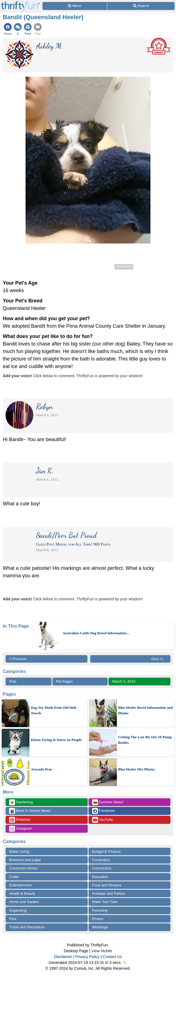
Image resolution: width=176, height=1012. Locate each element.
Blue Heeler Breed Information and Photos (145, 710)
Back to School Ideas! (30, 811)
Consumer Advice (23, 868)
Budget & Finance (106, 851)
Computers (101, 860)
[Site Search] (141, 6)
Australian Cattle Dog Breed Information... (95, 633)
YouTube (102, 820)
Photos (97, 919)
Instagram (20, 829)
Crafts (14, 877)
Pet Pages (64, 681)
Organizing (18, 910)
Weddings (100, 927)
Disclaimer (63, 956)
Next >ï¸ (159, 659)
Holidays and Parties (108, 893)
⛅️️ (125, 962)
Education (100, 877)
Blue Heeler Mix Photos (136, 769)
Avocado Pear (41, 769)
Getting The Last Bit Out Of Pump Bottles (145, 740)
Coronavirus (102, 868)
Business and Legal (25, 860)
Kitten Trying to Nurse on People (56, 740)
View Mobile (101, 951)
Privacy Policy (87, 956)
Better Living (19, 851)
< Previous (17, 659)
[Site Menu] (74, 6)
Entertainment (20, 885)
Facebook (103, 811)
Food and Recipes (107, 885)
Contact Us (112, 956)
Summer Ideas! (108, 802)
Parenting (100, 910)
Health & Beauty (22, 893)
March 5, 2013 (123, 681)
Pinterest (19, 820)
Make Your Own (105, 902)
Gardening (21, 802)
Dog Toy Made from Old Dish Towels (53, 710)
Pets (12, 681)
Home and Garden (24, 902)
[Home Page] (20, 3)
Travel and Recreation (26, 927)
